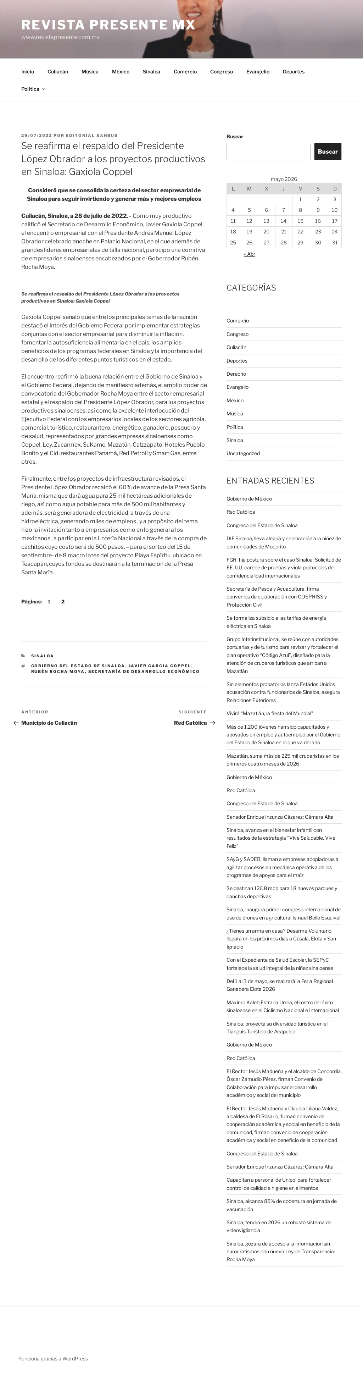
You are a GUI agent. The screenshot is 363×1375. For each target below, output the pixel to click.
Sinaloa (151, 71)
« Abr (249, 254)
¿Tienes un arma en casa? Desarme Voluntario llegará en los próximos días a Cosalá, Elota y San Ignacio (281, 939)
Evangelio (257, 71)
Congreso (221, 71)
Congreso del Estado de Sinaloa (262, 525)
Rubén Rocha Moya (58, 671)
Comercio (185, 71)
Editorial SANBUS (92, 135)
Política (33, 89)
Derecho (236, 374)
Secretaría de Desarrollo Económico (144, 671)
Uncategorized (243, 453)
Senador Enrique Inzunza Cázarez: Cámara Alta (280, 817)
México (120, 71)
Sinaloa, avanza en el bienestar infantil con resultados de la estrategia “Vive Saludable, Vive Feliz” (281, 838)
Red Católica (241, 512)
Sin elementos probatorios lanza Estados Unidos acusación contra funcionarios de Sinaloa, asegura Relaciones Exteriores (283, 692)
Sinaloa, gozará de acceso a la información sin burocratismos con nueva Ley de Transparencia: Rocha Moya (281, 1252)
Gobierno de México (249, 499)
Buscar (235, 136)
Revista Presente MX (108, 25)
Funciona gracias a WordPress (53, 1358)
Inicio (27, 71)
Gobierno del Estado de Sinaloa (78, 665)
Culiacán (58, 71)
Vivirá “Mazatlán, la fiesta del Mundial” (270, 713)
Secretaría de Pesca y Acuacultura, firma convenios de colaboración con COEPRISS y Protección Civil (277, 597)
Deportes (294, 71)
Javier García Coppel (160, 665)
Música (90, 71)
